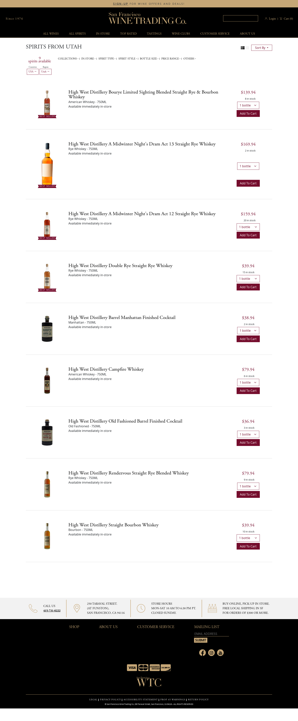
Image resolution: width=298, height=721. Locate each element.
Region (45, 67)
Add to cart (248, 113)
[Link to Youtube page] (220, 652)
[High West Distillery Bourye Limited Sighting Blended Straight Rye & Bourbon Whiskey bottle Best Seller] (47, 103)
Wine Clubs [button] (181, 34)
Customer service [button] (215, 34)
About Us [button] (247, 34)
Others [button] (189, 58)
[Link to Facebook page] (202, 652)
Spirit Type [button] (106, 58)
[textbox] (240, 18)
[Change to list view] (243, 48)
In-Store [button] (103, 34)
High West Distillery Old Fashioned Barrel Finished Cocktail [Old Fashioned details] (125, 421)
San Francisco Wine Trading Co (148, 18)
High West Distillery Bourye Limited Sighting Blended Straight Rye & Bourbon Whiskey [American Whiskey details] (143, 94)
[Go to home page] (149, 682)
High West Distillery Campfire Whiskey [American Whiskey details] (106, 369)
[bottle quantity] (248, 105)
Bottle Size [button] (149, 58)
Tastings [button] (154, 34)
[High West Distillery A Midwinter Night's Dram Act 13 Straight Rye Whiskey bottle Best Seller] (47, 164)
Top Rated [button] (128, 34)
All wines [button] (51, 34)
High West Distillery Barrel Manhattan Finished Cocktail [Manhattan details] (121, 318)
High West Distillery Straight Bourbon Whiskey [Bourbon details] (113, 525)
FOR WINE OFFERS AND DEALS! (149, 4)
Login (272, 19)
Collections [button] (68, 58)
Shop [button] (74, 627)
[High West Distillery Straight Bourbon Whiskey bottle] (47, 536)
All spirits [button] (77, 34)
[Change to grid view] (247, 48)
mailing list (206, 627)
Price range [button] (170, 58)
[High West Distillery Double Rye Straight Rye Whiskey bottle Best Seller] (47, 276)
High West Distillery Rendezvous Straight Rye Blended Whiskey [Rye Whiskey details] (128, 473)
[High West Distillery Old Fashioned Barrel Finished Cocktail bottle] (47, 432)
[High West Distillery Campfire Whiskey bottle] (47, 380)
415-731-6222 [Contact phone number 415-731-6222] (51, 611)
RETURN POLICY (198, 699)
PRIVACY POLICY (110, 699)
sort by (260, 48)
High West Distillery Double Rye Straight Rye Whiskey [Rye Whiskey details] (120, 266)
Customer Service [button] (155, 627)
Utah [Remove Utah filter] (45, 71)
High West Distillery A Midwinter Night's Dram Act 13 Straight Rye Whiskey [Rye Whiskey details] (142, 144)
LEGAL (93, 699)
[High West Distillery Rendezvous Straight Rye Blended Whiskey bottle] (47, 484)
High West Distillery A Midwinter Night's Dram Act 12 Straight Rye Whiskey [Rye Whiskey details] (142, 214)
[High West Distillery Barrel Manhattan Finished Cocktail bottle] (47, 328)
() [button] (288, 19)
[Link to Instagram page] (211, 652)
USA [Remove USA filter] (33, 71)
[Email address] (211, 633)
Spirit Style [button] (127, 58)
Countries (33, 67)
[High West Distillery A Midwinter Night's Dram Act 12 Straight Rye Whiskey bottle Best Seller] (47, 225)
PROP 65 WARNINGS (172, 699)
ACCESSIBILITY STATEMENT (141, 699)
